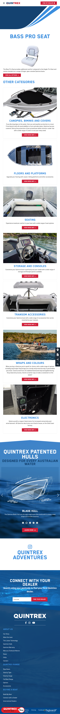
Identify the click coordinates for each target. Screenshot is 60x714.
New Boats (6, 669)
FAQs (5, 657)
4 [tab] (34, 523)
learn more (28, 530)
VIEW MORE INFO (29, 135)
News (5, 654)
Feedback (41, 710)
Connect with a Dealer (10, 698)
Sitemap (33, 710)
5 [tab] (37, 523)
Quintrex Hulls (7, 644)
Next (58, 494)
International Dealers (9, 701)
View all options (11, 75)
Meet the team (8, 637)
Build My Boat (7, 694)
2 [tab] (27, 523)
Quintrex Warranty (9, 647)
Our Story (6, 634)
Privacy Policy (27, 711)
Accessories (7, 686)
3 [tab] (30, 523)
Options (5, 682)
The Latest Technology (10, 641)
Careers (5, 661)
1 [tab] (23, 523)
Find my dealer (49, 3)
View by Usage (7, 676)
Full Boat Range (8, 679)
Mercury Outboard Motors (11, 651)
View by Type (7, 672)
